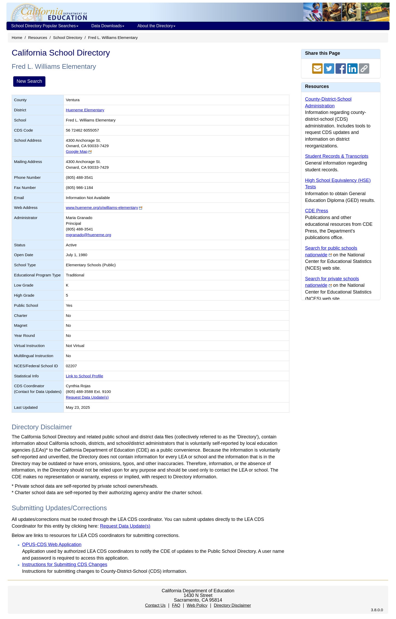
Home (17, 37)
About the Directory (156, 26)
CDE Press (316, 210)
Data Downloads (107, 26)
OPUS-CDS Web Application (51, 544)
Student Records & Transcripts (336, 156)
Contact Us (155, 605)
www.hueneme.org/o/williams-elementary (102, 207)
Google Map (76, 151)
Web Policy (197, 605)
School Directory (67, 37)
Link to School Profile (84, 376)
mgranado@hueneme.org (88, 235)
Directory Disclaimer (232, 605)
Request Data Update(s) (87, 397)
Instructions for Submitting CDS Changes (64, 564)
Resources (37, 37)
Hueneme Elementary (85, 110)
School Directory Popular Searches (44, 26)
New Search (29, 81)
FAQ (176, 605)
